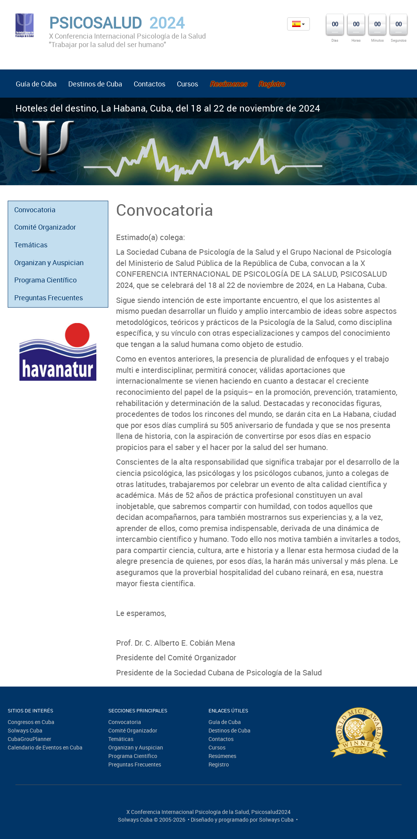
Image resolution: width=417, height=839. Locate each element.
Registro (218, 764)
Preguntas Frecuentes (48, 297)
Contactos (149, 83)
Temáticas (30, 244)
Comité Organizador (45, 227)
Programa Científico (45, 279)
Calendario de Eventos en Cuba (45, 747)
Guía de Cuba (36, 83)
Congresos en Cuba (31, 722)
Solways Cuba (25, 730)
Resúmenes (222, 755)
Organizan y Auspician (49, 262)
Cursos (187, 83)
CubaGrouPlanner (29, 739)
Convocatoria (34, 209)
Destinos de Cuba (95, 83)
